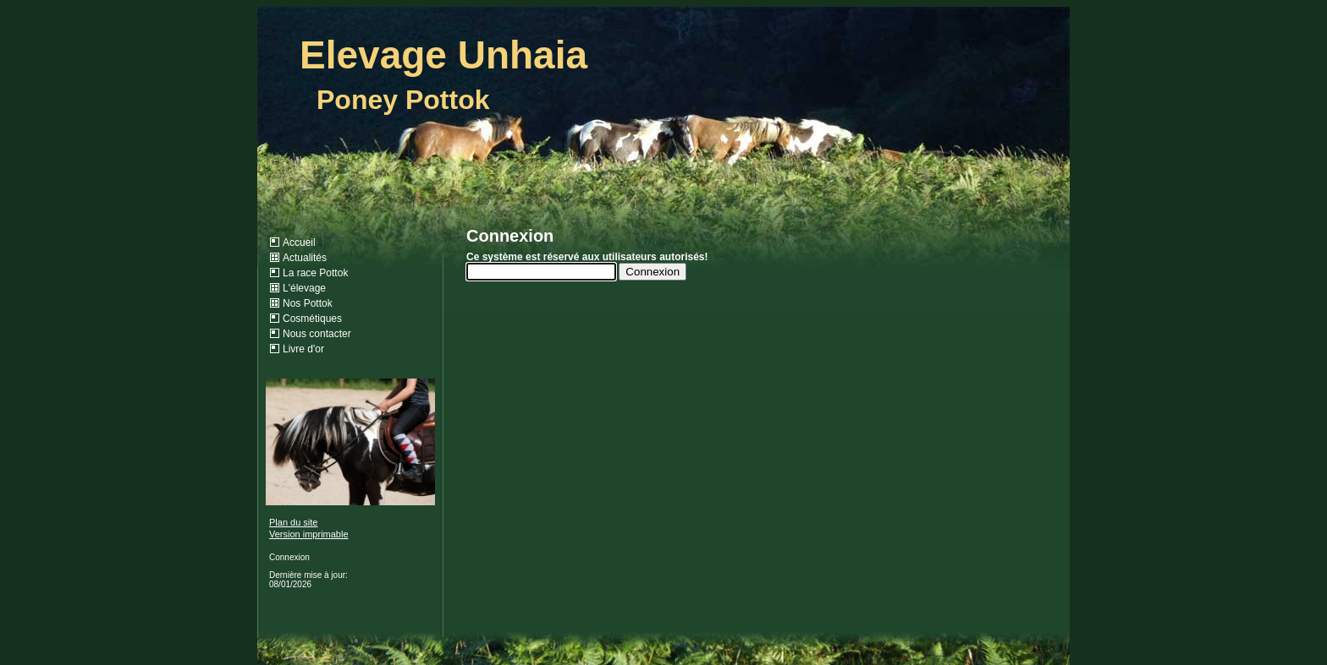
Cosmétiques (312, 318)
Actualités (305, 258)
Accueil (299, 242)
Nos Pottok (308, 303)
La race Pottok (315, 273)
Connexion (289, 557)
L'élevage (304, 288)
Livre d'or (303, 349)
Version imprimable (309, 534)
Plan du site (293, 522)
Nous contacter (317, 334)
